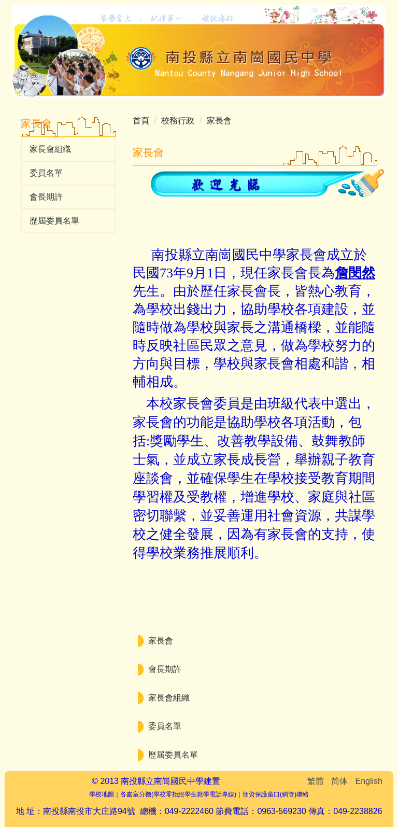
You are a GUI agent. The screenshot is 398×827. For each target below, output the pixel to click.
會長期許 (46, 196)
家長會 (219, 120)
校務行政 (177, 120)
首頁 (141, 120)
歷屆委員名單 (54, 220)
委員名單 (46, 173)
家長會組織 (50, 149)
